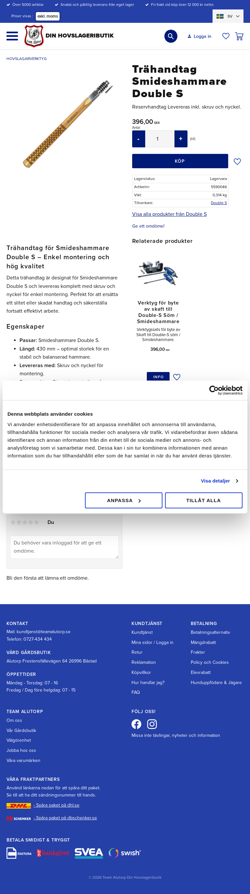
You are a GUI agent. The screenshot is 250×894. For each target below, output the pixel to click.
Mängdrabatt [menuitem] (203, 642)
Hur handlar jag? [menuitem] (148, 682)
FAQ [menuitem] (136, 692)
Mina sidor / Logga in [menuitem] (153, 642)
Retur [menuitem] (137, 652)
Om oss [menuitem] (14, 720)
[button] (12, 36)
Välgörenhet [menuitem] (19, 740)
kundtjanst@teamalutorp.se (44, 631)
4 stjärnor (31, 522)
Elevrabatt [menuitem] (201, 672)
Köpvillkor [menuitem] (141, 672)
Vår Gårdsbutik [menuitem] (21, 730)
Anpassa (124, 500)
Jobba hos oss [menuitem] (21, 750)
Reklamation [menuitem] (144, 662)
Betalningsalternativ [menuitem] (210, 632)
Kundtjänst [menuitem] (142, 632)
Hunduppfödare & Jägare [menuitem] (216, 682)
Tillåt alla (203, 500)
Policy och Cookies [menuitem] (210, 662)
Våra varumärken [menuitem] (23, 760)
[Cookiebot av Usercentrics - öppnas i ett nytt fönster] (214, 390)
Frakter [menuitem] (198, 652)
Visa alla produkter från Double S (169, 214)
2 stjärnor (19, 522)
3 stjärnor (25, 522)
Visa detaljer (215, 481)
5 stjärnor (36, 522)
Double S (219, 203)
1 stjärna (13, 522)
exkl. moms (47, 16)
